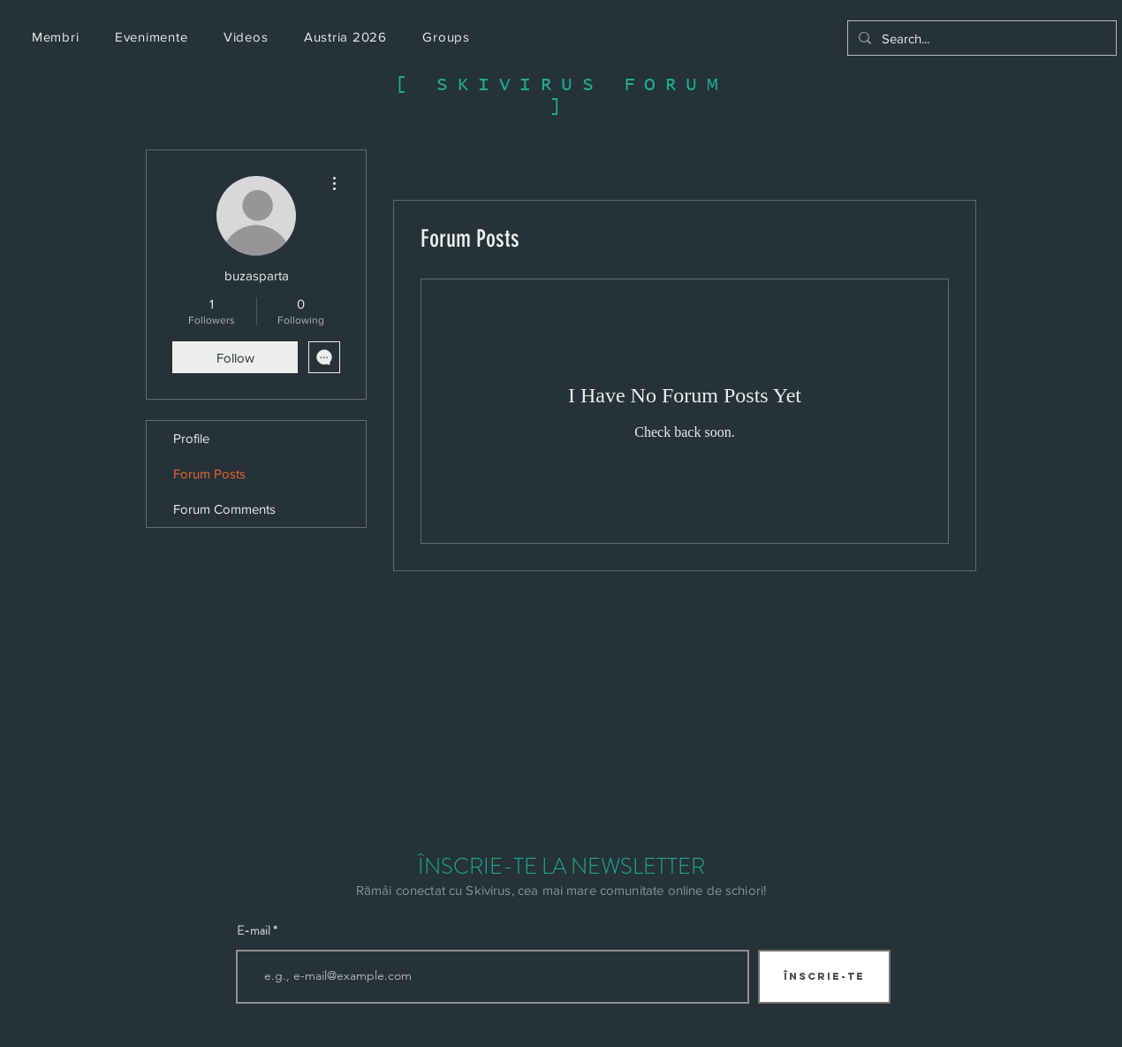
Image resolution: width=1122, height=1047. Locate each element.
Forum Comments (224, 508)
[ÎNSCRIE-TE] (824, 977)
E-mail (253, 930)
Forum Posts (209, 473)
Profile (191, 438)
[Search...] (980, 38)
